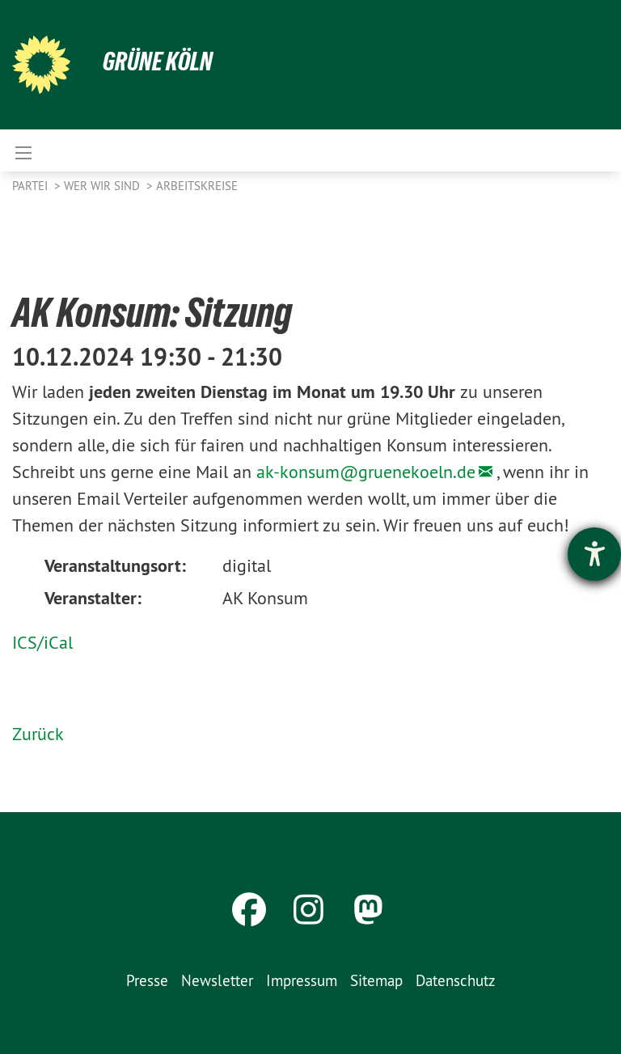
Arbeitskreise (197, 185)
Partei (31, 185)
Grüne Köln (158, 61)
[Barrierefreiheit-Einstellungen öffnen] (594, 554)
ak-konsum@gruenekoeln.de (365, 471)
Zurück (38, 733)
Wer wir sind (103, 185)
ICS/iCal (42, 642)
